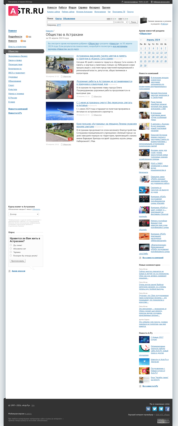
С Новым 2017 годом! (157, 338)
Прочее (106, 7)
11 (153, 52)
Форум (72, 7)
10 (149, 52)
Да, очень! (17, 245)
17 (149, 56)
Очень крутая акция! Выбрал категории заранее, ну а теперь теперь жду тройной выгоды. (152, 286)
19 (157, 56)
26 (157, 61)
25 (153, 61)
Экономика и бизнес (18, 56)
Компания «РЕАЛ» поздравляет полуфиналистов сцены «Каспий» (158, 199)
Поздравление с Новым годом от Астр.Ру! (158, 370)
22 (141, 61)
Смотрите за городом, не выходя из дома (160, 189)
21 (165, 56)
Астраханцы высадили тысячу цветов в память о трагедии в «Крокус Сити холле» (101, 57)
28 (165, 61)
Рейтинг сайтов (68, 11)
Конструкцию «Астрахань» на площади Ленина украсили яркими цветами (106, 125)
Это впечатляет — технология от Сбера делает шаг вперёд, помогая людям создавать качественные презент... (152, 312)
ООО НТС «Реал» (163, 414)
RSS (28, 37)
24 (149, 61)
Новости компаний (18, 108)
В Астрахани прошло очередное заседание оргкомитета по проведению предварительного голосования (154, 83)
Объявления (69, 18)
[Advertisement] (25, 160)
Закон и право (15, 60)
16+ (33, 405)
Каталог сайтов (53, 11)
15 (141, 56)
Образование (14, 81)
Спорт (11, 85)
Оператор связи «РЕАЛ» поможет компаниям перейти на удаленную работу (160, 179)
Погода (130, 11)
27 (161, 61)
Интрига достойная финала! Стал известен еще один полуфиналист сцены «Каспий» (154, 225)
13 (161, 52)
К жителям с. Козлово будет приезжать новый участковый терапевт (160, 127)
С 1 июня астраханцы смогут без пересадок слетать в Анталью (104, 104)
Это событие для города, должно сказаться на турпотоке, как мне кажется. (153, 324)
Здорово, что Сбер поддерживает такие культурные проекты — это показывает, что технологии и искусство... (154, 298)
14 (165, 52)
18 (153, 56)
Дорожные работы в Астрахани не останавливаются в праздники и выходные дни (104, 83)
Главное (12, 31)
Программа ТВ (119, 11)
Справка (82, 7)
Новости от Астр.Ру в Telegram (160, 360)
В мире (11, 101)
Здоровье (13, 76)
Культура (12, 89)
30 (145, 65)
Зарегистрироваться (131, 2)
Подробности (15, 36)
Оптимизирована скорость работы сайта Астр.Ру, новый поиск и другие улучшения (153, 350)
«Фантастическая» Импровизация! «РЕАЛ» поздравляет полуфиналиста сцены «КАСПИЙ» (154, 249)
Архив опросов (18, 271)
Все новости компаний (153, 257)
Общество (13, 51)
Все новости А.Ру (150, 386)
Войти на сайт (143, 2)
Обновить (36, 209)
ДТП (59, 25)
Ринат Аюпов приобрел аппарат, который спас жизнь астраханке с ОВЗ (159, 105)
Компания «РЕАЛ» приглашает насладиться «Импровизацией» (158, 237)
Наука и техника (16, 93)
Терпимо (17, 252)
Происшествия (15, 64)
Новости (52, 7)
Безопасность (15, 68)
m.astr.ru (28, 413)
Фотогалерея (100, 11)
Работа (63, 7)
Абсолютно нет (19, 248)
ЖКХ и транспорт (16, 72)
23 (145, 61)
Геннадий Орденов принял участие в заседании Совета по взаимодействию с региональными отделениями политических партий (154, 140)
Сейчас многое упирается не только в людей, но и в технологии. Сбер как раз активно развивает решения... (154, 274)
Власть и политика (17, 46)
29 (141, 65)
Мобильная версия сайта (161, 2)
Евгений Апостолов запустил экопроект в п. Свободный (160, 95)
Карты (58, 18)
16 (145, 56)
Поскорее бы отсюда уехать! (25, 255)
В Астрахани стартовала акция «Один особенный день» (158, 116)
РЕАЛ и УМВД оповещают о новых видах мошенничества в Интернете (153, 168)
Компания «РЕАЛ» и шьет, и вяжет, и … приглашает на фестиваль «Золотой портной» (153, 212)
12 (157, 52)
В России (12, 97)
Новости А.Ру (15, 113)
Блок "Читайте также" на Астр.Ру (159, 378)
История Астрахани (84, 11)
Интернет (94, 7)
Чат (109, 11)
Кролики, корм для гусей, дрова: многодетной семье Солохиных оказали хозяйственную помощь (153, 154)
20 (161, 56)
